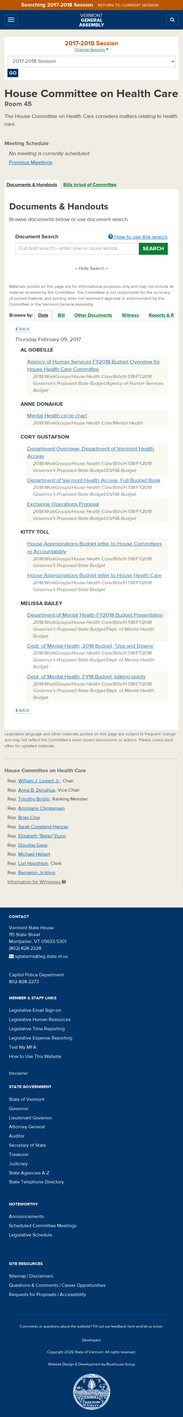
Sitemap (17, 1276)
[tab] (32, 185)
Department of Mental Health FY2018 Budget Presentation (95, 615)
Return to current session (128, 5)
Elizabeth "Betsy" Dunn (42, 836)
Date (43, 315)
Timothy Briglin (34, 799)
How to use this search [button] (137, 237)
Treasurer (19, 1154)
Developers (91, 1340)
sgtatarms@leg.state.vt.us (38, 956)
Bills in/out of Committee (89, 185)
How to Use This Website (35, 1056)
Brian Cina (29, 818)
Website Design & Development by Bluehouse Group (91, 1364)
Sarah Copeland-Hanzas (43, 827)
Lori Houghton (33, 863)
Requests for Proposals (32, 1295)
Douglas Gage (32, 845)
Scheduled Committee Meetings (42, 1226)
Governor (18, 1109)
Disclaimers (41, 1276)
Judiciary (18, 1164)
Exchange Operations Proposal (63, 504)
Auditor (16, 1136)
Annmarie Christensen (41, 808)
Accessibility (73, 1295)
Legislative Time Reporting (37, 1029)
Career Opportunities (83, 1285)
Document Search (91, 237)
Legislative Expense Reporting (40, 1038)
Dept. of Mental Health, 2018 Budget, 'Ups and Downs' (90, 646)
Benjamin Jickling (36, 873)
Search (153, 248)
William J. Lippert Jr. (39, 781)
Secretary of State (27, 1145)
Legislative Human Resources (39, 1020)
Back (22, 329)
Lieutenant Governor (30, 1118)
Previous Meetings (30, 162)
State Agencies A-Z (29, 1173)
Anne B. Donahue (36, 790)
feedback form (123, 1326)
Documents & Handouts (32, 185)
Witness (130, 315)
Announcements (26, 1216)
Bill (61, 315)
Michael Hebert (34, 854)
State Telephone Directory (36, 1182)
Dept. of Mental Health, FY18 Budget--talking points (86, 676)
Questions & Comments (33, 1285)
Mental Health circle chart (57, 415)
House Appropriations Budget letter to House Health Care (94, 575)
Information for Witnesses (36, 882)
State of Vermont (26, 1099)
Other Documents (93, 315)
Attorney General (27, 1127)
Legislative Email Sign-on (35, 1010)
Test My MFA (22, 1047)
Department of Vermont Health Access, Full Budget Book (93, 480)
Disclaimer (18, 1073)
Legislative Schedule (30, 1235)
